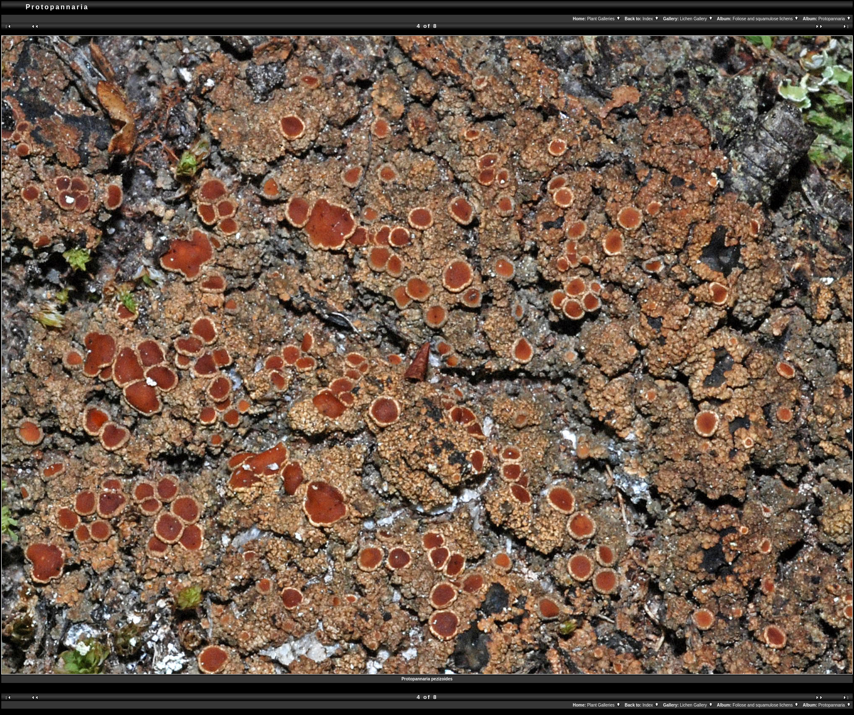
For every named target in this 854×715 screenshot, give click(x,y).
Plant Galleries (604, 18)
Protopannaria (835, 18)
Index (651, 18)
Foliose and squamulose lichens (765, 18)
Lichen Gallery (696, 18)
